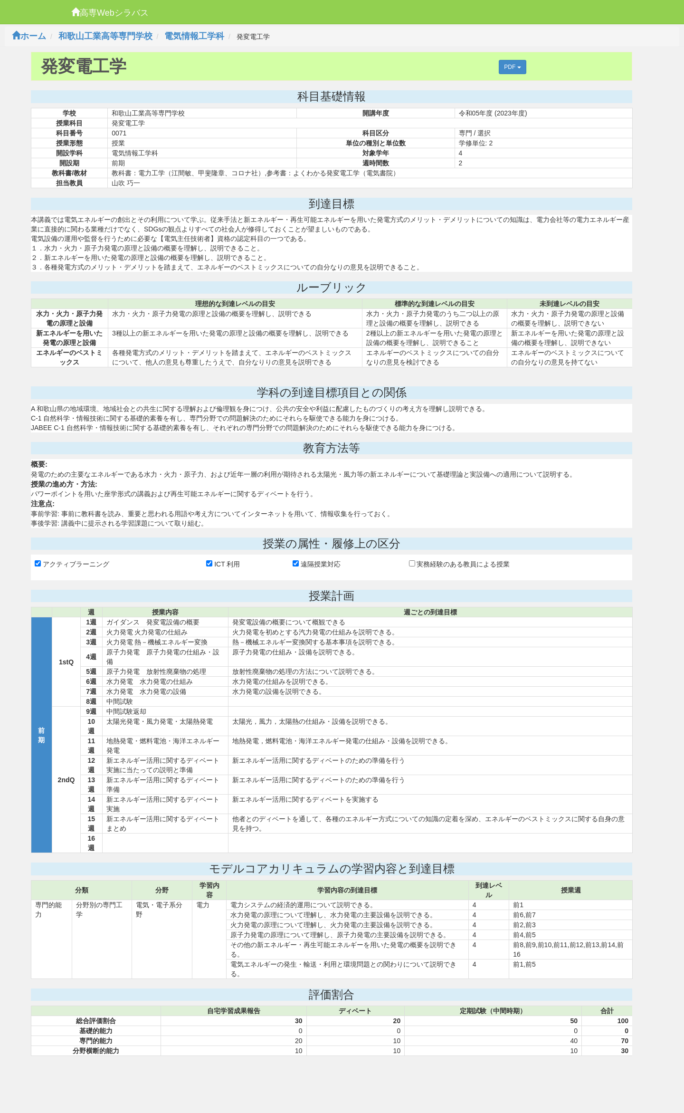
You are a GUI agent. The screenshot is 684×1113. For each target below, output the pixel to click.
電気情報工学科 (194, 36)
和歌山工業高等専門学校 (105, 36)
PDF (512, 67)
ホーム (29, 36)
